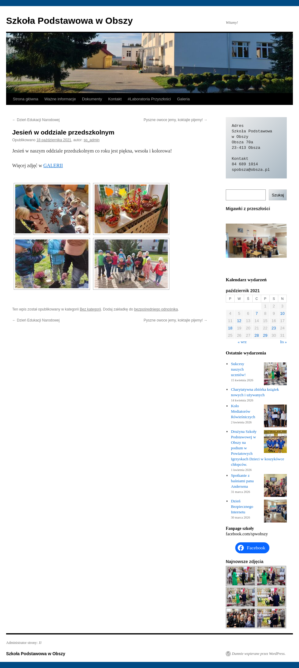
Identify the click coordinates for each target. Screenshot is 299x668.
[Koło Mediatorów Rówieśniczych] (275, 416)
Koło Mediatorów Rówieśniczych (243, 411)
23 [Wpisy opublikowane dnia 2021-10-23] (274, 328)
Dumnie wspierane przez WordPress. (259, 654)
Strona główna (25, 99)
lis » (283, 341)
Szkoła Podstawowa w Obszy (69, 21)
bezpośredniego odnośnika (156, 309)
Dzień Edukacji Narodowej (35, 120)
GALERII (53, 165)
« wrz (242, 341)
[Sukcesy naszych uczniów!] (275, 374)
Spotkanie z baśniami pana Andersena (242, 481)
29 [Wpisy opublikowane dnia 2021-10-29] (265, 335)
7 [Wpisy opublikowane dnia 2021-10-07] (257, 313)
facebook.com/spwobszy (247, 534)
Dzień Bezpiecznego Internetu (242, 506)
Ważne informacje (60, 99)
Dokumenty (92, 99)
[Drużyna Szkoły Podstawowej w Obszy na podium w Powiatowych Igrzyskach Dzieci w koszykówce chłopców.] (275, 442)
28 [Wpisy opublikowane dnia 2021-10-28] (256, 335)
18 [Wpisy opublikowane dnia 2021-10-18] (230, 328)
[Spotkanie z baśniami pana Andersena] (275, 486)
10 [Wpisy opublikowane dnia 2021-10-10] (282, 313)
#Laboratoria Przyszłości (149, 99)
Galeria (183, 99)
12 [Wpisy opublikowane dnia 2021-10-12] (239, 320)
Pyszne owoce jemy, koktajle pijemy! (175, 120)
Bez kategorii (90, 309)
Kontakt (114, 99)
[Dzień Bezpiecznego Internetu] (275, 512)
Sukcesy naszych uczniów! (238, 369)
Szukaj (278, 195)
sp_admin (91, 140)
